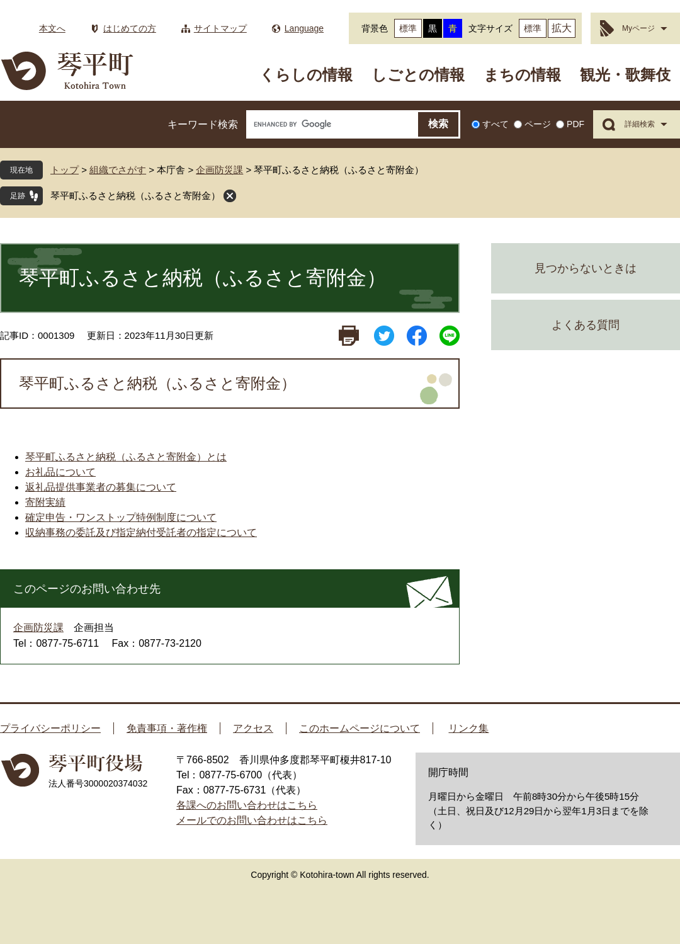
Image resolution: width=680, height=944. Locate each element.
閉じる (230, 196)
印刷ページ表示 (349, 336)
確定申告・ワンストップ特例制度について (121, 517)
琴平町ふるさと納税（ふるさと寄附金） (135, 195)
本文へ (52, 28)
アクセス (253, 728)
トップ (64, 169)
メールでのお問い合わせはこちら (251, 820)
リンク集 (468, 728)
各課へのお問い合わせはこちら (246, 805)
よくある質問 (586, 325)
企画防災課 (219, 169)
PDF (575, 124)
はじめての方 (129, 28)
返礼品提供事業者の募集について (100, 487)
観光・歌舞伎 (625, 74)
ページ (537, 124)
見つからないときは (586, 268)
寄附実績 (45, 502)
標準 (408, 28)
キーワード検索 (202, 124)
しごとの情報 (418, 74)
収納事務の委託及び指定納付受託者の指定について (141, 532)
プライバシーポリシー (50, 728)
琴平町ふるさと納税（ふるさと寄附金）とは (126, 457)
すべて (495, 124)
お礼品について (60, 472)
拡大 (562, 28)
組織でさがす (117, 169)
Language (304, 28)
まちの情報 (522, 74)
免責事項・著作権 (167, 728)
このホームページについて (359, 728)
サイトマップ (220, 28)
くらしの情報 (306, 74)
